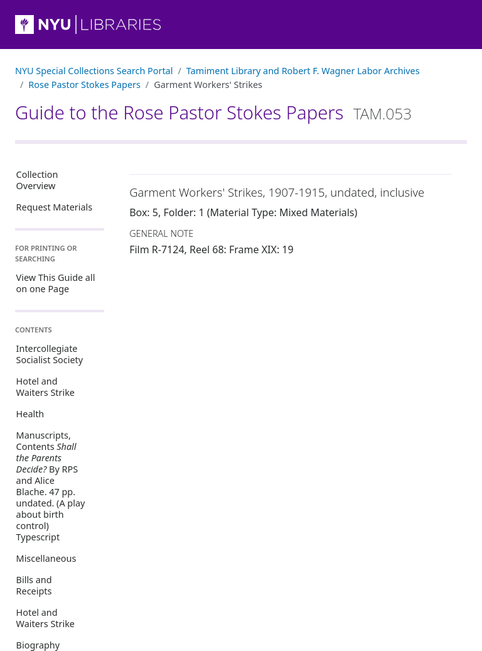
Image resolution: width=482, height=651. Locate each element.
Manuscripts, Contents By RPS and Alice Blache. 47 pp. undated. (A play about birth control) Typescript (50, 486)
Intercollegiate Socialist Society (49, 354)
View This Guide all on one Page (55, 283)
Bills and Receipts (34, 585)
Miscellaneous (46, 558)
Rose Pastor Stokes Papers (84, 84)
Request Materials (54, 207)
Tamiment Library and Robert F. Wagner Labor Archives (303, 71)
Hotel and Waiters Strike (45, 386)
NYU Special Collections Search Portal (94, 71)
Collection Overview (37, 180)
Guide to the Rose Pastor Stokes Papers (213, 112)
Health (30, 414)
